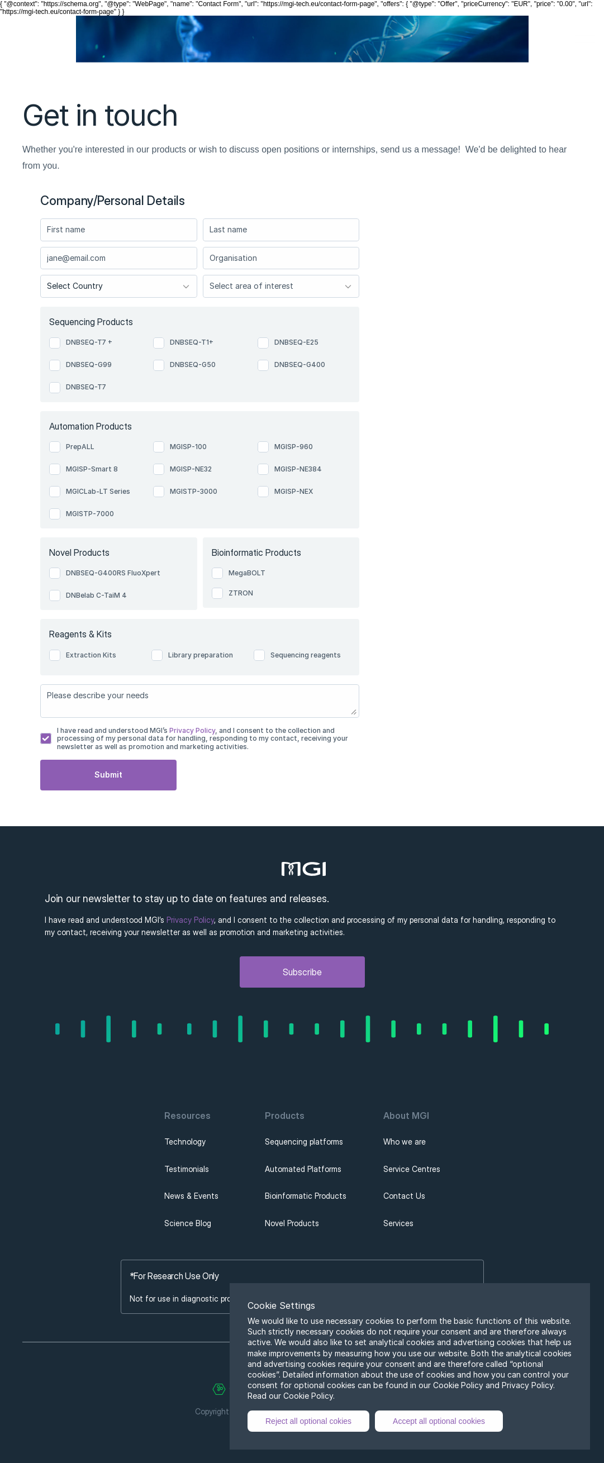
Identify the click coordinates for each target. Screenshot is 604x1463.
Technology (185, 1141)
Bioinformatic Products (305, 1195)
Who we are (404, 1141)
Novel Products (292, 1223)
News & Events (191, 1195)
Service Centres (411, 1169)
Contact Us (404, 1195)
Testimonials (186, 1169)
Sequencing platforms (304, 1141)
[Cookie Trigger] (219, 1389)
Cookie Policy (308, 1395)
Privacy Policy (191, 730)
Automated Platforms (303, 1169)
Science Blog (187, 1223)
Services (398, 1223)
